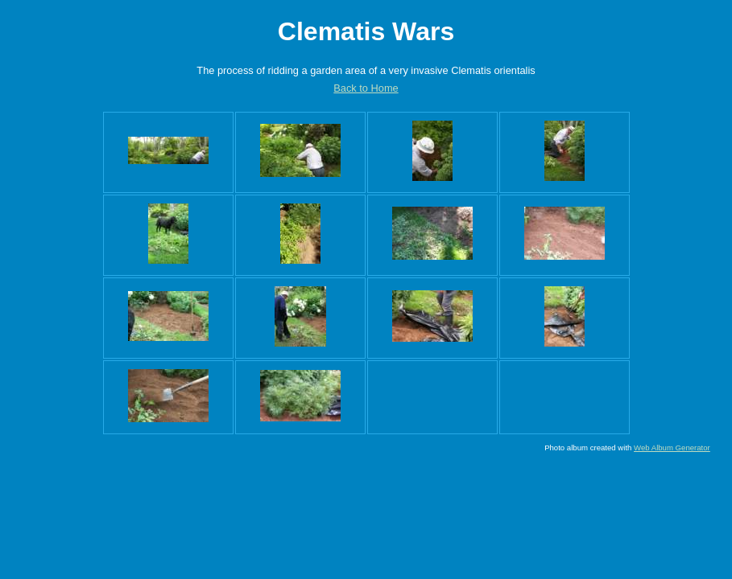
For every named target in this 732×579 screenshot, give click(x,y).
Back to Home (365, 88)
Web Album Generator (672, 447)
